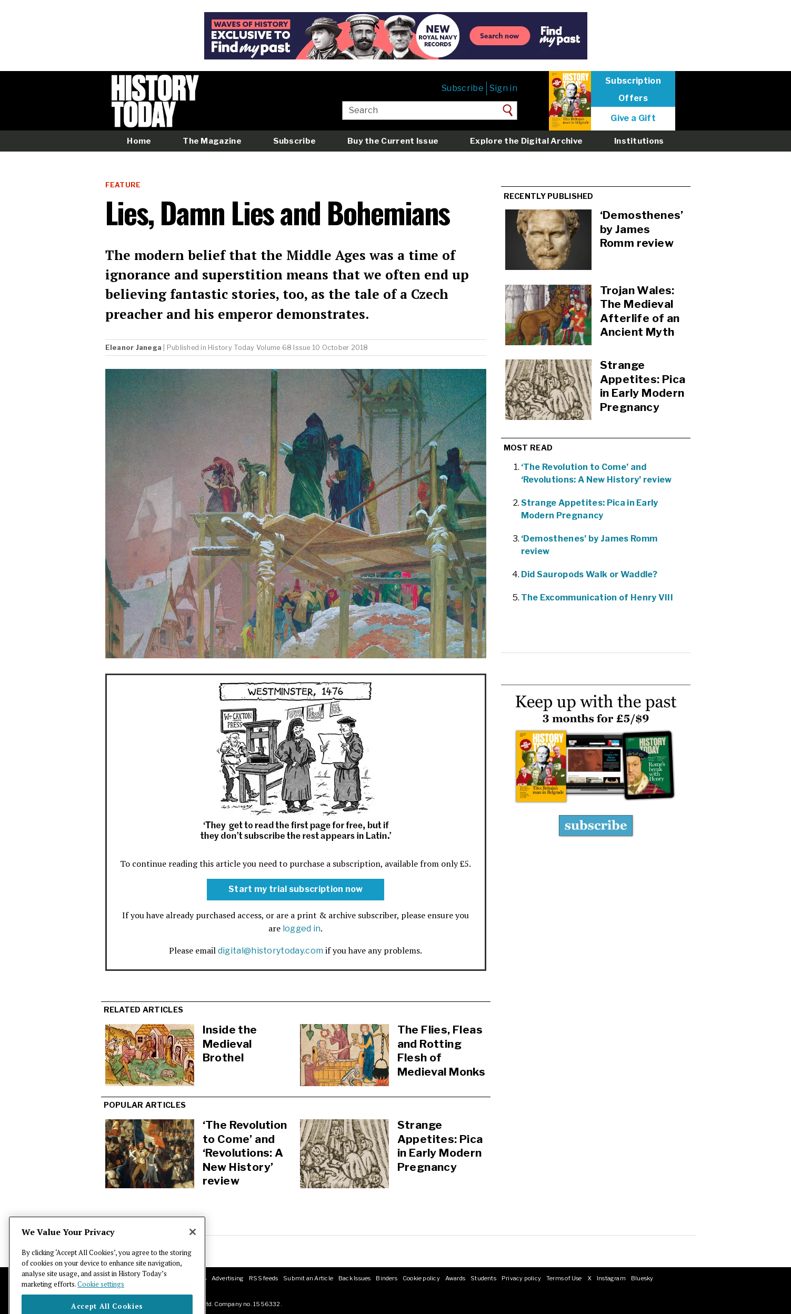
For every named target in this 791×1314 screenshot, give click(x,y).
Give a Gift (633, 118)
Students (483, 1278)
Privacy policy (521, 1278)
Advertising (228, 1278)
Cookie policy (421, 1278)
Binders (386, 1278)
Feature (123, 185)
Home (139, 141)
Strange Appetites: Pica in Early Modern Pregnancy (440, 1145)
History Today (231, 348)
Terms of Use (564, 1278)
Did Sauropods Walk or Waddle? (589, 574)
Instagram (611, 1278)
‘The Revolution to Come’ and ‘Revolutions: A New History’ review (245, 1152)
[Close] (192, 1248)
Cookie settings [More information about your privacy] (100, 1300)
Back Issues (354, 1278)
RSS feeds (263, 1278)
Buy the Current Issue (392, 141)
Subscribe (463, 88)
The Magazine (212, 141)
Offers (633, 98)
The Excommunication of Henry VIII (597, 598)
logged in (302, 929)
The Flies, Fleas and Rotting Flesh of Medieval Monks (441, 1050)
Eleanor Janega (133, 348)
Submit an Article (308, 1278)
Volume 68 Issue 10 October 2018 (312, 348)
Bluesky (642, 1278)
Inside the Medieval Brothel (230, 1043)
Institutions (639, 141)
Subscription (633, 81)
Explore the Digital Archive (526, 141)
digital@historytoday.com (271, 951)
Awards (455, 1278)
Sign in (503, 88)
